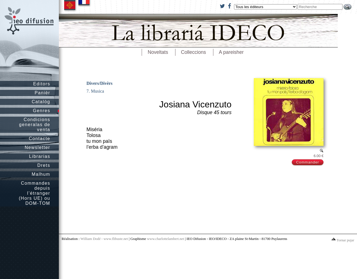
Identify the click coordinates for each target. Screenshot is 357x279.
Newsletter (37, 147)
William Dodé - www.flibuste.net (104, 239)
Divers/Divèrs (99, 83)
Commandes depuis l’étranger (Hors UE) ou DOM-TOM (34, 193)
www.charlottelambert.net (165, 239)
